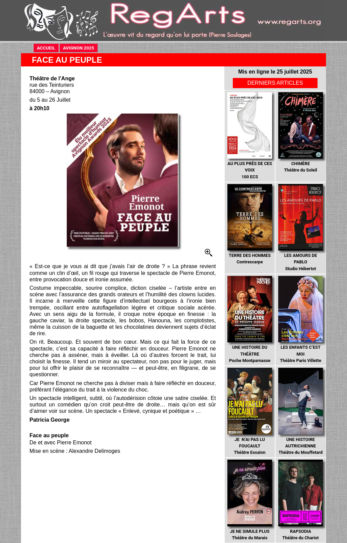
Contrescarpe (249, 224)
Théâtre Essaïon (249, 411)
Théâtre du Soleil (300, 132)
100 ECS (249, 135)
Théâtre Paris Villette (300, 319)
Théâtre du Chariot (300, 500)
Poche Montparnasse (249, 319)
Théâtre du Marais (249, 500)
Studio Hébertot (300, 227)
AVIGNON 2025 (80, 48)
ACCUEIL (48, 48)
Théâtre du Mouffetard (300, 411)
